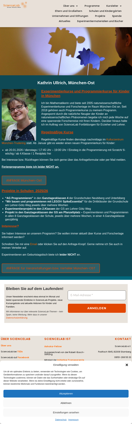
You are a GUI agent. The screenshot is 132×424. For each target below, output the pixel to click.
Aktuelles (64, 21)
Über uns (70, 6)
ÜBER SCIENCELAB (15, 339)
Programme (92, 6)
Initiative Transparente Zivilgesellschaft (63, 360)
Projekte (100, 16)
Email (34, 244)
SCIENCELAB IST (57, 339)
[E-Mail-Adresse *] (97, 295)
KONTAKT (123, 339)
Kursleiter (114, 6)
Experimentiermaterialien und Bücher (100, 21)
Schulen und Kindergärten (105, 11)
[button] (127, 365)
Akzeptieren (66, 393)
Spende (117, 16)
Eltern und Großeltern (68, 11)
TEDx (19, 350)
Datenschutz (61, 420)
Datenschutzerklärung (16, 318)
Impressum (73, 420)
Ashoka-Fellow (52, 346)
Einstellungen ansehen (66, 412)
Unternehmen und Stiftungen (70, 16)
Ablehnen (65, 402)
